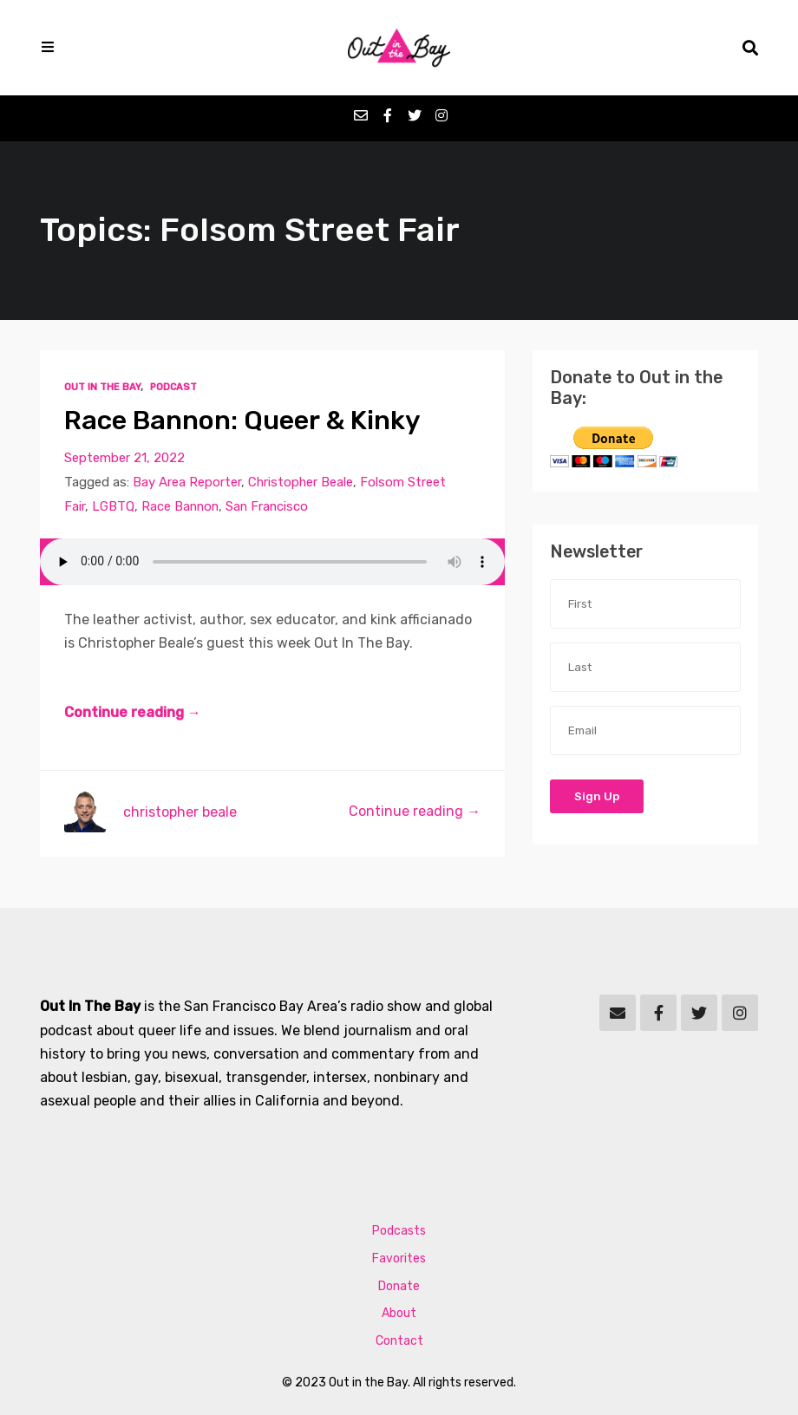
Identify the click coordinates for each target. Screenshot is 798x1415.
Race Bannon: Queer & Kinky (242, 420)
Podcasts (399, 1230)
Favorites (399, 1258)
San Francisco (267, 506)
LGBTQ (113, 506)
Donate (399, 1286)
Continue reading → (132, 712)
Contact (399, 1340)
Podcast (173, 387)
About (399, 1313)
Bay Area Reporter (187, 482)
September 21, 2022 (124, 458)
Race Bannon (180, 506)
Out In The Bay (102, 387)
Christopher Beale (300, 482)
